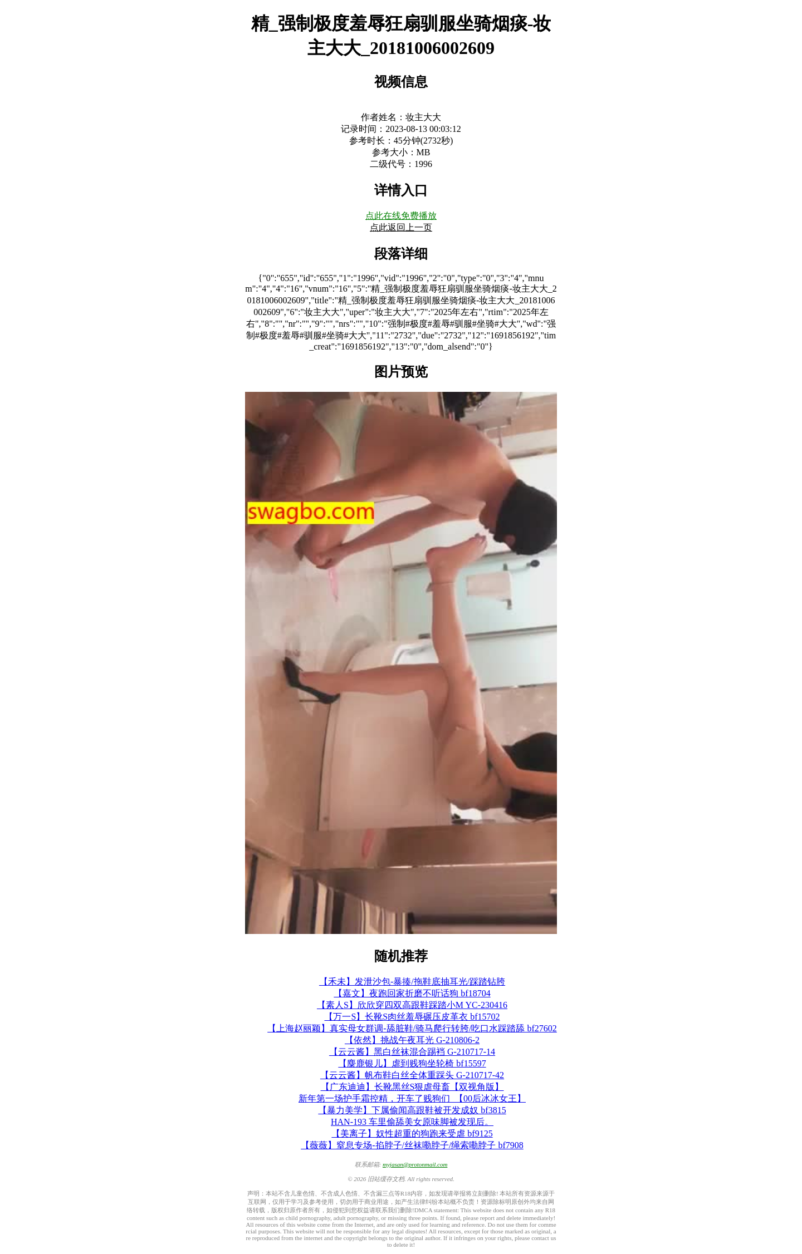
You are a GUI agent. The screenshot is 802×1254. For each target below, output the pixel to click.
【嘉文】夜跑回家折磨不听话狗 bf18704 (412, 993)
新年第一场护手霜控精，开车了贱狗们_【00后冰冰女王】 (412, 1098)
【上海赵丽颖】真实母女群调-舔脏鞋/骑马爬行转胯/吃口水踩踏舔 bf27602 (412, 1028)
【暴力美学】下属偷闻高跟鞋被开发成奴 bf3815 (412, 1110)
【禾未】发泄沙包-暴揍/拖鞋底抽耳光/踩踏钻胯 (412, 981)
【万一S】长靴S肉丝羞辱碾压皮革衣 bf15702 (412, 1016)
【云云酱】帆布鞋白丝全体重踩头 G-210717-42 (412, 1075)
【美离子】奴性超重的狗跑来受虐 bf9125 (411, 1133)
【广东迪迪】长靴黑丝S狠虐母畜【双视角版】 (412, 1086)
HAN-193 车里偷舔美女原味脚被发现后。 (412, 1122)
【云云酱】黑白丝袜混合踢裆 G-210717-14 (412, 1051)
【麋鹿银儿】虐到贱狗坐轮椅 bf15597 (412, 1063)
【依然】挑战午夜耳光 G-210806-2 (412, 1040)
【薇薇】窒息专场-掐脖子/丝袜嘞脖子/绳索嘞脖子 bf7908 (412, 1145)
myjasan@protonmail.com (415, 1164)
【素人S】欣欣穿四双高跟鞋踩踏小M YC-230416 (412, 1005)
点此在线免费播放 (401, 215)
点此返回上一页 (401, 227)
